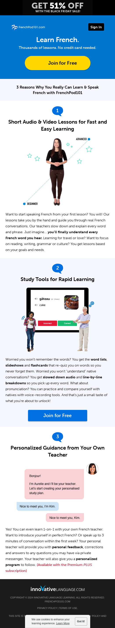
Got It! (81, 621)
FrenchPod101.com (57, 601)
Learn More (62, 623)
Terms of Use (68, 608)
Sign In (96, 27)
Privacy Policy (47, 608)
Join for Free (62, 63)
